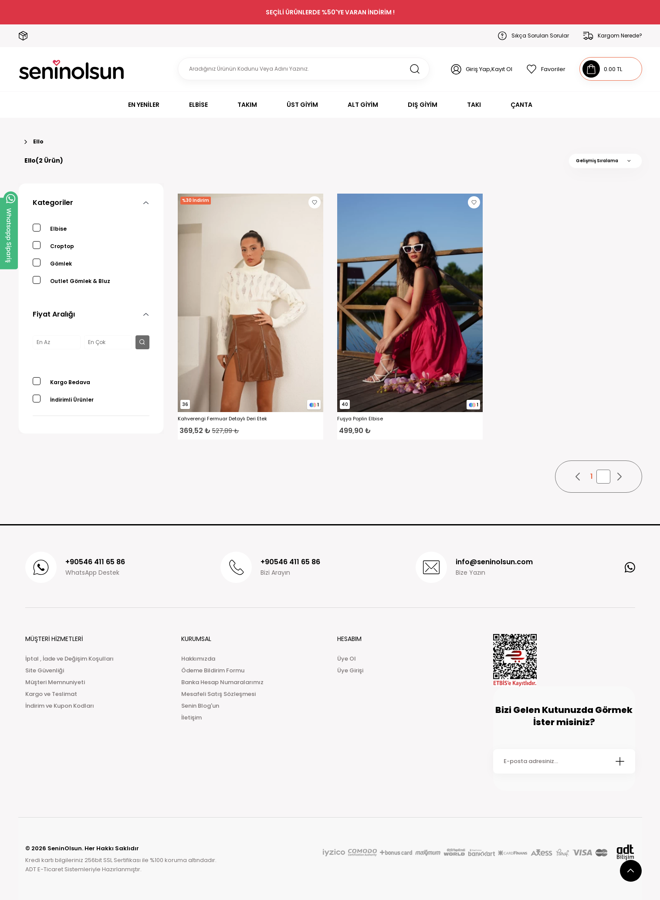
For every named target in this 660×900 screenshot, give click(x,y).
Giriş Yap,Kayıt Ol (489, 69)
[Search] (304, 69)
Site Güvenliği (44, 670)
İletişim (191, 717)
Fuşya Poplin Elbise (360, 419)
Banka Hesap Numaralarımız (222, 682)
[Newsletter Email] (564, 761)
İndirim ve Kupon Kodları (59, 706)
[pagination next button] (619, 476)
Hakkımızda (198, 659)
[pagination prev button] (578, 476)
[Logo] (71, 69)
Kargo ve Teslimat (51, 694)
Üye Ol (346, 659)
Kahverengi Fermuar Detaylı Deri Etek (222, 419)
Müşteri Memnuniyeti (55, 682)
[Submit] (620, 761)
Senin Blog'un (200, 706)
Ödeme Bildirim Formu (212, 670)
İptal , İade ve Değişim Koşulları (69, 659)
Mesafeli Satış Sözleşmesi (218, 694)
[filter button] (142, 342)
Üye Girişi (350, 670)
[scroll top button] (631, 871)
